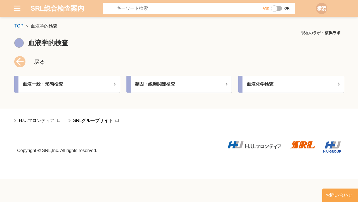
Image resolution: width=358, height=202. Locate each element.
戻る (39, 62)
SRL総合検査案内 (57, 8)
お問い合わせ (339, 195)
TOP (18, 26)
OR (286, 8)
